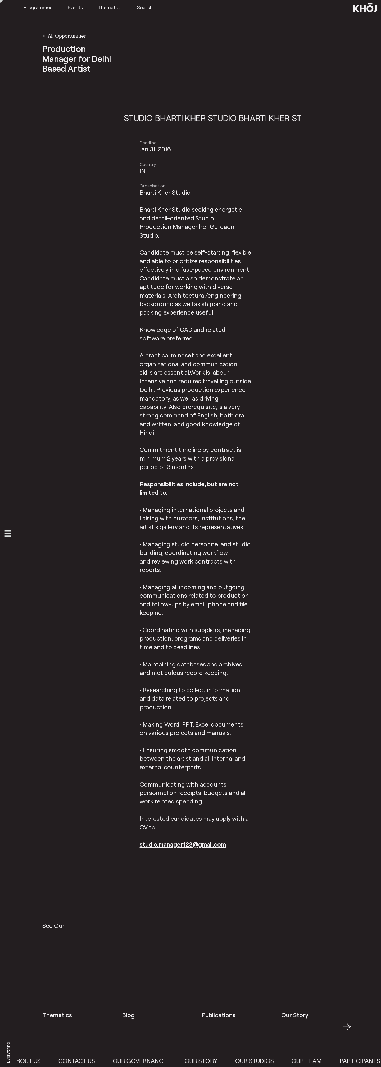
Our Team (321, 1060)
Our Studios (269, 1060)
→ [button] (347, 1029)
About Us (41, 1060)
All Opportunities (67, 36)
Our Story (215, 1060)
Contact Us (91, 1060)
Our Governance (154, 1060)
